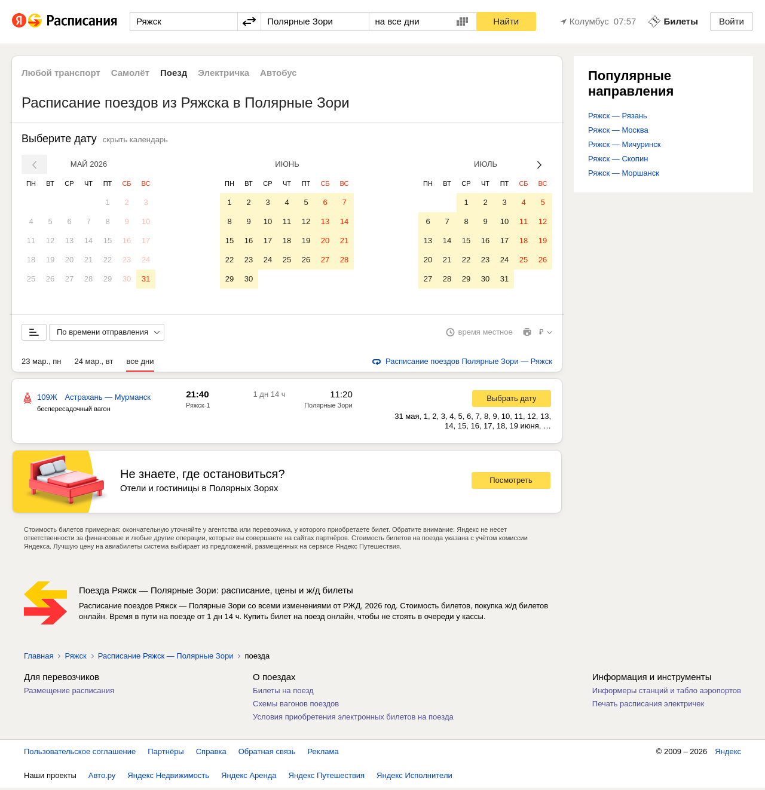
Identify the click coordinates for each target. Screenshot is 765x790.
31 (146, 278)
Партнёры (165, 753)
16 (127, 240)
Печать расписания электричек (648, 706)
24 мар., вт (94, 363)
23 (127, 259)
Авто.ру (102, 777)
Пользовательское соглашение (80, 753)
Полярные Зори (328, 407)
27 (69, 278)
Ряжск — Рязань (617, 115)
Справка (211, 753)
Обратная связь (267, 753)
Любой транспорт (61, 73)
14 (88, 240)
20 (69, 259)
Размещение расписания (69, 692)
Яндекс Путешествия (327, 777)
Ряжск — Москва (618, 129)
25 (31, 278)
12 (50, 240)
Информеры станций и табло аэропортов (666, 692)
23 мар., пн (42, 363)
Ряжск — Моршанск (623, 173)
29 (107, 278)
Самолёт (130, 73)
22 (107, 259)
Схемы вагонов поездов (296, 706)
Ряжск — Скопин (618, 158)
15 (107, 240)
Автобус (278, 73)
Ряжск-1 (198, 407)
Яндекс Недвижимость (168, 777)
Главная (38, 658)
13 (69, 240)
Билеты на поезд (283, 692)
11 (31, 240)
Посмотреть (511, 482)
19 (50, 259)
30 (127, 278)
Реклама (323, 753)
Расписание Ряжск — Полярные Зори (166, 658)
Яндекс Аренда (248, 777)
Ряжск (75, 658)
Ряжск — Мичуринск (624, 144)
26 (50, 278)
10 (146, 221)
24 (146, 259)
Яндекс (728, 753)
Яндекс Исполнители (414, 777)
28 (88, 278)
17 (146, 240)
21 (88, 259)
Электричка (223, 73)
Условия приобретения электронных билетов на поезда (353, 719)
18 (31, 259)
